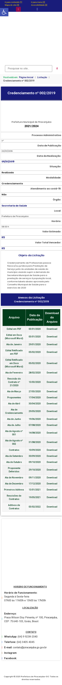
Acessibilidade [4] (39, 5)
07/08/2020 (35, 425)
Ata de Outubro (14, 462)
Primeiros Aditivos (14, 489)
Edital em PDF (14, 329)
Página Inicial (26, 77)
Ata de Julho (14, 425)
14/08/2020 (35, 432)
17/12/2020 (35, 483)
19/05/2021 (35, 497)
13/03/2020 (35, 382)
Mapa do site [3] (12, 5)
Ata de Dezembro (14, 483)
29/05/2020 (35, 411)
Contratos (14, 450)
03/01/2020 (35, 329)
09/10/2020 (35, 462)
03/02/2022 (35, 506)
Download (52, 329)
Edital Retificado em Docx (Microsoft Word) (14, 363)
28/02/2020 (35, 372)
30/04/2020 (35, 403)
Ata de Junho (14, 419)
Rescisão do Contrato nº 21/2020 (14, 382)
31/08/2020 (35, 442)
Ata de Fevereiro (14, 372)
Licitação (42, 77)
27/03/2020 (35, 391)
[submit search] (57, 68)
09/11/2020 (35, 477)
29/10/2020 (35, 469)
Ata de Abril (14, 403)
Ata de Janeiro (14, 344)
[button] (4, 12)
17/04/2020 (35, 397)
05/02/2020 (35, 352)
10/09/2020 (35, 450)
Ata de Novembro (14, 477)
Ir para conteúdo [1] (13, 2)
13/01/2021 (35, 489)
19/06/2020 (35, 419)
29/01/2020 (35, 344)
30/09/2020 (35, 456)
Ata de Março (14, 391)
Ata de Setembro (14, 456)
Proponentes (14, 397)
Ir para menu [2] (38, 2)
